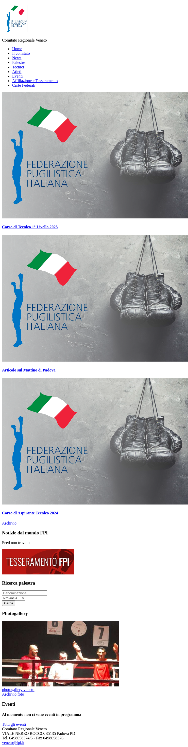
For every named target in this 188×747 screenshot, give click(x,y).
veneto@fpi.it (13, 742)
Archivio (9, 523)
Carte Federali (23, 85)
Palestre (18, 62)
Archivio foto (13, 694)
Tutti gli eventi (14, 724)
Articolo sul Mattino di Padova (29, 370)
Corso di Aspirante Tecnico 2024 (30, 513)
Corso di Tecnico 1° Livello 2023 (30, 227)
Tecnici (18, 67)
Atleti (16, 71)
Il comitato (21, 53)
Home (17, 49)
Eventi (17, 76)
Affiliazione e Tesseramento (35, 81)
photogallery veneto (18, 689)
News (16, 58)
